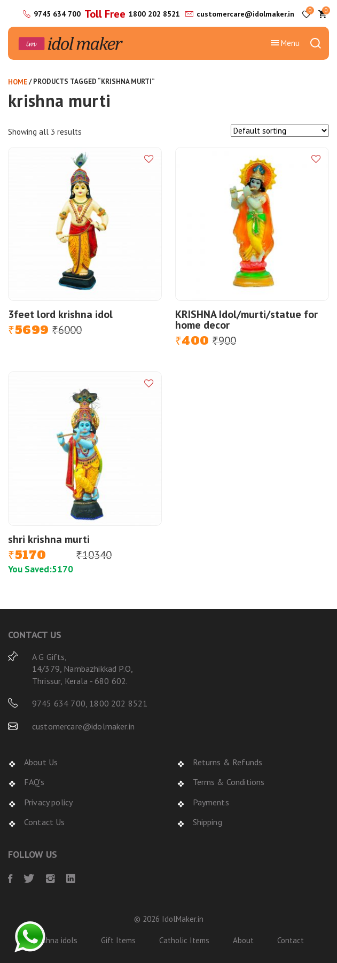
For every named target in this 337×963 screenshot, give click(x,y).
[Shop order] (280, 131)
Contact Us (44, 822)
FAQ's (34, 781)
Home (17, 82)
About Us (41, 762)
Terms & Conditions (229, 781)
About (243, 940)
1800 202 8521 (154, 14)
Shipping (207, 822)
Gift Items (118, 940)
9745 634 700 (57, 14)
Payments (211, 802)
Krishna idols (55, 940)
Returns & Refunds (228, 762)
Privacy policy (48, 802)
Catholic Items (184, 940)
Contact (290, 940)
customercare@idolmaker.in (245, 14)
